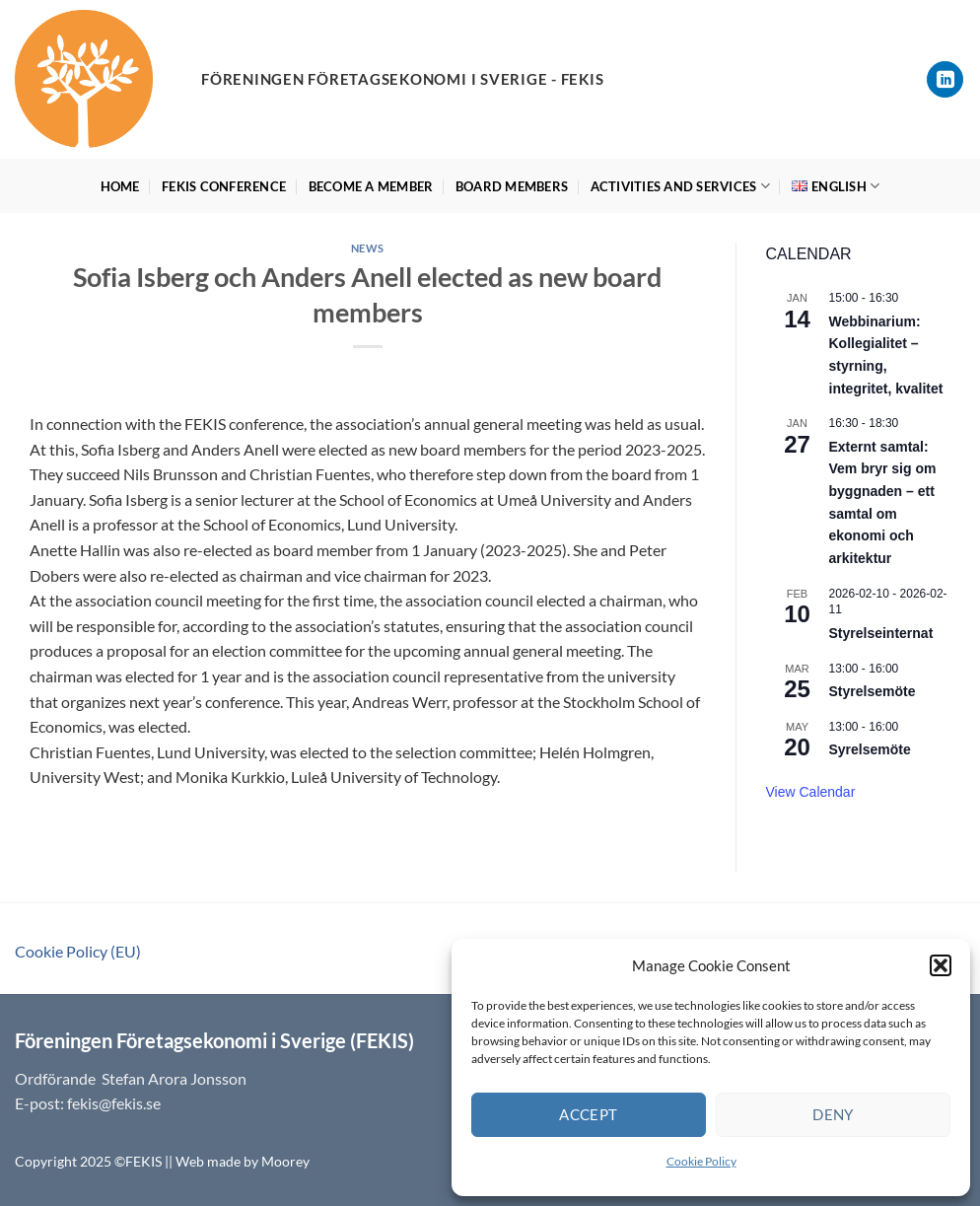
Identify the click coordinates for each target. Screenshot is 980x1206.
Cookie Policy (701, 1161)
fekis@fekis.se (114, 1103)
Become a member (371, 186)
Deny (833, 1114)
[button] (940, 965)
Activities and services (680, 186)
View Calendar (811, 792)
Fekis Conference (224, 186)
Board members (511, 186)
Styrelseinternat (881, 633)
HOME (120, 186)
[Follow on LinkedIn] (945, 79)
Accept (588, 1114)
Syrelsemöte (870, 749)
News (368, 248)
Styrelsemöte (872, 691)
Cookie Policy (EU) (78, 951)
